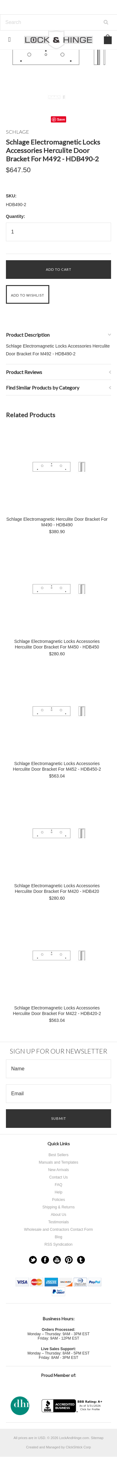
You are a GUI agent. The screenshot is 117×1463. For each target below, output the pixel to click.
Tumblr (81, 1260)
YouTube (57, 1260)
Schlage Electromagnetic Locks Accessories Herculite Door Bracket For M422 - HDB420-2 (57, 1010)
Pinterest (69, 1260)
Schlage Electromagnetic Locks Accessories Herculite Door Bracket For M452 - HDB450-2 (57, 766)
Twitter (33, 1260)
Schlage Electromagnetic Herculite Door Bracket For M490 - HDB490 (56, 522)
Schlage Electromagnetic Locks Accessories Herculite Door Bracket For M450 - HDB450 (57, 644)
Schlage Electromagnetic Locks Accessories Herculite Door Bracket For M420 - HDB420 (57, 888)
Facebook (45, 1260)
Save (61, 119)
